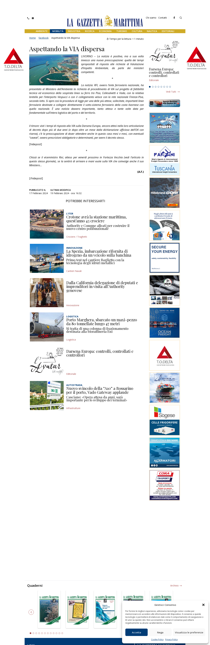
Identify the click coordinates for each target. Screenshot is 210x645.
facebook (44, 37)
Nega (160, 632)
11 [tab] (59, 633)
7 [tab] (167, 87)
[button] (203, 604)
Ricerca (89, 31)
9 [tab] (53, 633)
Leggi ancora (164, 76)
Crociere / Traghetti (76, 236)
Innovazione (72, 305)
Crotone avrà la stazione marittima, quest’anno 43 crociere (96, 218)
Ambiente (42, 31)
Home (32, 37)
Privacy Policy (171, 639)
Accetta (136, 632)
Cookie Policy (157, 639)
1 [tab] (150, 87)
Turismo (121, 31)
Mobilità (57, 31)
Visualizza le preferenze (189, 632)
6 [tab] (164, 87)
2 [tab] (153, 87)
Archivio (174, 585)
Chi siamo (151, 17)
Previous (31, 612)
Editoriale (71, 373)
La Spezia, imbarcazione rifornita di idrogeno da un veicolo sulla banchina (98, 253)
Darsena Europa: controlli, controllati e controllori (99, 353)
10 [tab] (56, 633)
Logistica (71, 339)
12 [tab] (62, 633)
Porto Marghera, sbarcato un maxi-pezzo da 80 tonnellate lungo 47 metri (101, 321)
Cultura (137, 31)
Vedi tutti (171, 91)
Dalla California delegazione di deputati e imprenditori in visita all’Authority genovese (102, 286)
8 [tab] (170, 87)
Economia (105, 31)
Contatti (162, 17)
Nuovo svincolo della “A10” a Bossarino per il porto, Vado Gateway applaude (99, 390)
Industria (74, 31)
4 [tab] (158, 87)
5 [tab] (161, 87)
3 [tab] (156, 87)
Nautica (152, 31)
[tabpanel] (164, 76)
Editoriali (168, 31)
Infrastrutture (73, 408)
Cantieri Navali (74, 271)
